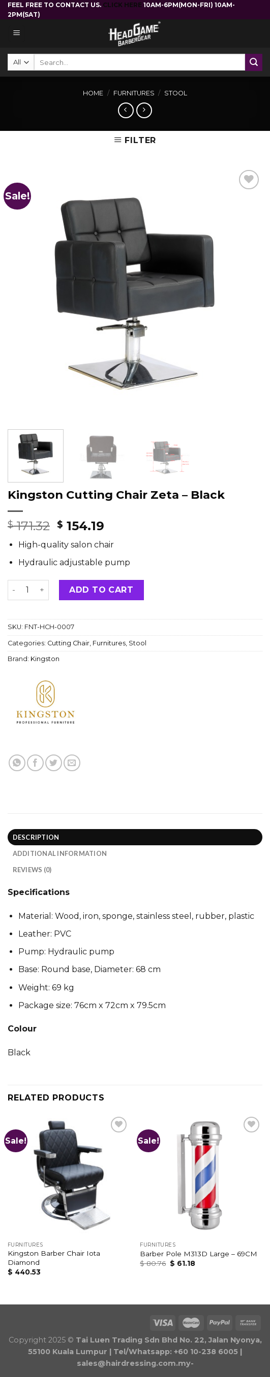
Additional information (60, 853)
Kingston (45, 659)
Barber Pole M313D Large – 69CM (198, 1254)
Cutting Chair (68, 643)
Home (93, 93)
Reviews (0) (32, 870)
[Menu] (17, 33)
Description (36, 837)
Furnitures (134, 93)
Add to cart (101, 590)
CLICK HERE (123, 5)
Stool (175, 93)
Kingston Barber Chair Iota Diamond (54, 1257)
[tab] (135, 837)
